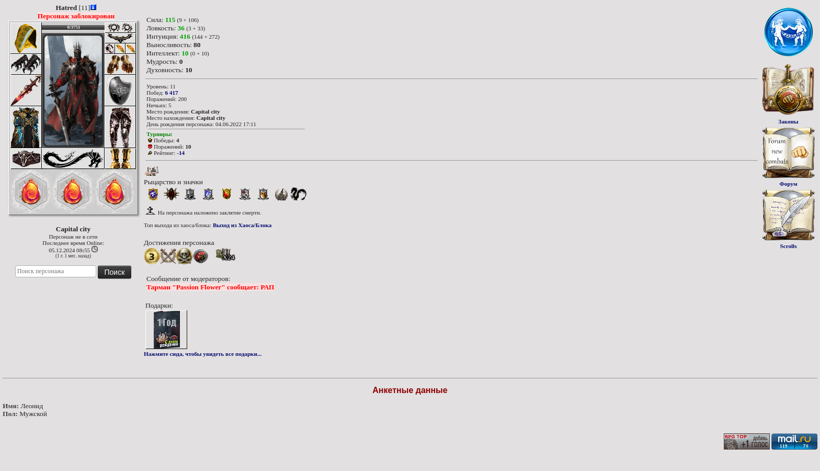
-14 (181, 153)
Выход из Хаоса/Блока (242, 225)
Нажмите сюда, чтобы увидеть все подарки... (202, 354)
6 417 (171, 92)
